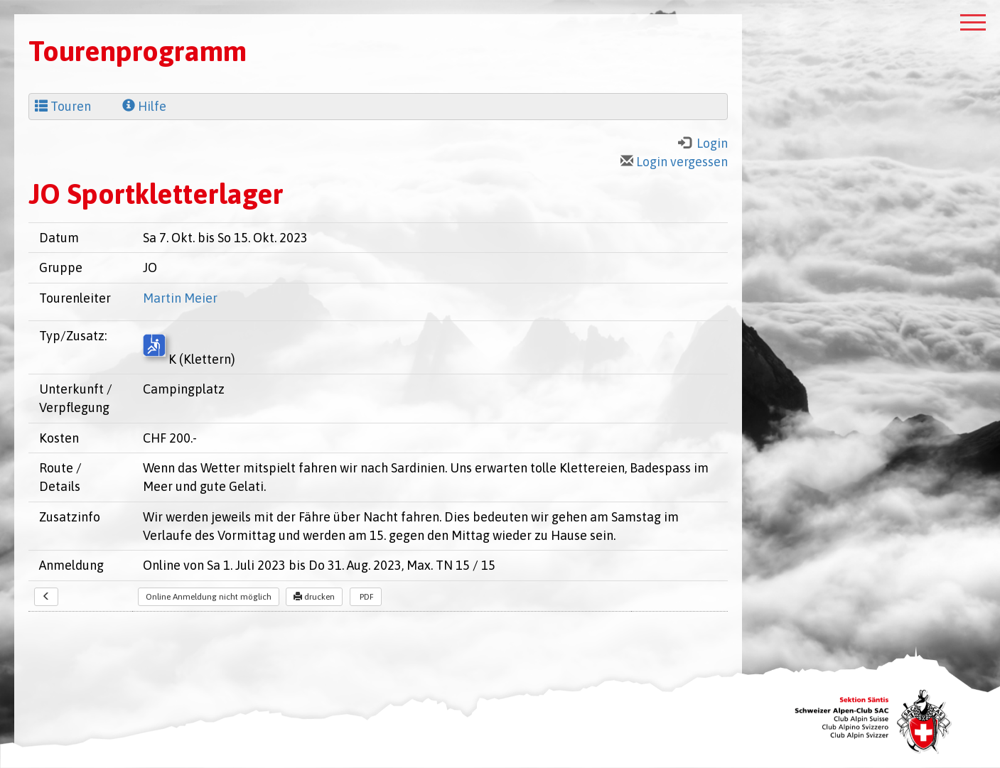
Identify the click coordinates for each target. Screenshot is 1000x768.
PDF (365, 597)
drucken (314, 597)
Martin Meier (180, 298)
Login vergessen (674, 161)
